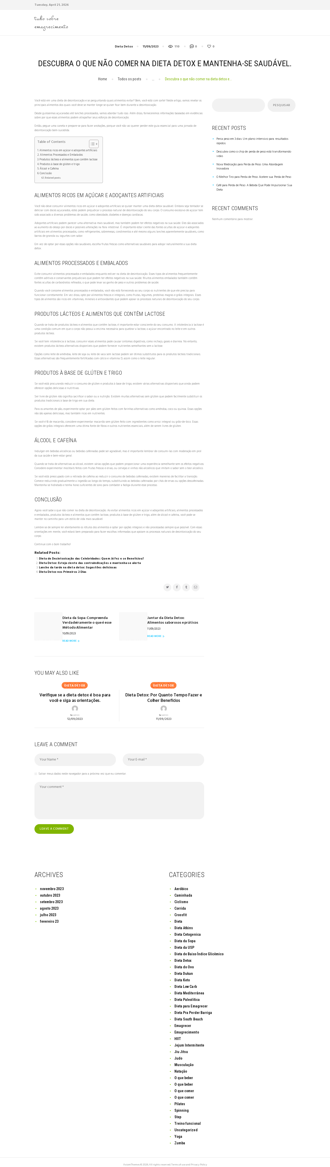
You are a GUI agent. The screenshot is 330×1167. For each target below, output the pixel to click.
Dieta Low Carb (185, 981)
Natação (180, 1065)
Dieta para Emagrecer (191, 1000)
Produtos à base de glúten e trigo (59, 163)
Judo (178, 1052)
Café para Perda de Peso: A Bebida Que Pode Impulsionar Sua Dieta (253, 174)
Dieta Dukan (183, 968)
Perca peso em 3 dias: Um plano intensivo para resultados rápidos (255, 139)
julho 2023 (48, 909)
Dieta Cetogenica (188, 929)
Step (177, 1111)
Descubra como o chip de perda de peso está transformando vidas (255, 147)
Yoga (178, 1131)
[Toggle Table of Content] (90, 143)
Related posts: (53, 176)
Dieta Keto (182, 974)
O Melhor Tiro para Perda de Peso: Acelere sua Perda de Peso (252, 163)
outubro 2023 (50, 890)
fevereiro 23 (50, 916)
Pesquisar (281, 105)
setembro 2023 (51, 896)
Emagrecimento (186, 1026)
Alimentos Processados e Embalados (61, 155)
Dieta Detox (124, 46)
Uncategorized (186, 1124)
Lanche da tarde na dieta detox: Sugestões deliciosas (77, 565)
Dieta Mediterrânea (189, 987)
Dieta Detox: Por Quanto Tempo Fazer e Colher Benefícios (163, 692)
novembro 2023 (52, 883)
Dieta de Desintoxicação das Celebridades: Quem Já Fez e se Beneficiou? (91, 557)
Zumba (179, 1137)
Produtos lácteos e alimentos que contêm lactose (68, 159)
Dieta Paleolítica (187, 994)
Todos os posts (129, 79)
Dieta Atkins (183, 922)
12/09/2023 (75, 713)
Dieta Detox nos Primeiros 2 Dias (62, 570)
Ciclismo (181, 896)
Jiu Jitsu (181, 1046)
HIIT (177, 1033)
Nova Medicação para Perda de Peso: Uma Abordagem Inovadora (254, 155)
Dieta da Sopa (185, 935)
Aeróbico (181, 883)
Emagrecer (183, 1020)
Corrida (180, 903)
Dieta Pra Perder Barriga (193, 1007)
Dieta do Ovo (184, 961)
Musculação (184, 1059)
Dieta (178, 916)
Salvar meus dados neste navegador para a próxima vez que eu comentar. (82, 768)
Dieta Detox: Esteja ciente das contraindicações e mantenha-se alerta (89, 561)
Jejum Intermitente (189, 1039)
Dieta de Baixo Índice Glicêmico (199, 948)
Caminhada (183, 890)
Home (102, 79)
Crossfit (180, 909)
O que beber (184, 1072)
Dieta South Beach (188, 1013)
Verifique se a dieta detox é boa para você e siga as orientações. (74, 692)
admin (76, 710)
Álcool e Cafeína (48, 168)
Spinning (181, 1105)
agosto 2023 (49, 903)
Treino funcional (187, 1118)
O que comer (184, 1085)
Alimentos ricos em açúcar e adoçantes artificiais (67, 150)
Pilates (179, 1098)
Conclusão (45, 172)
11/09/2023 (150, 46)
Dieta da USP (184, 942)
